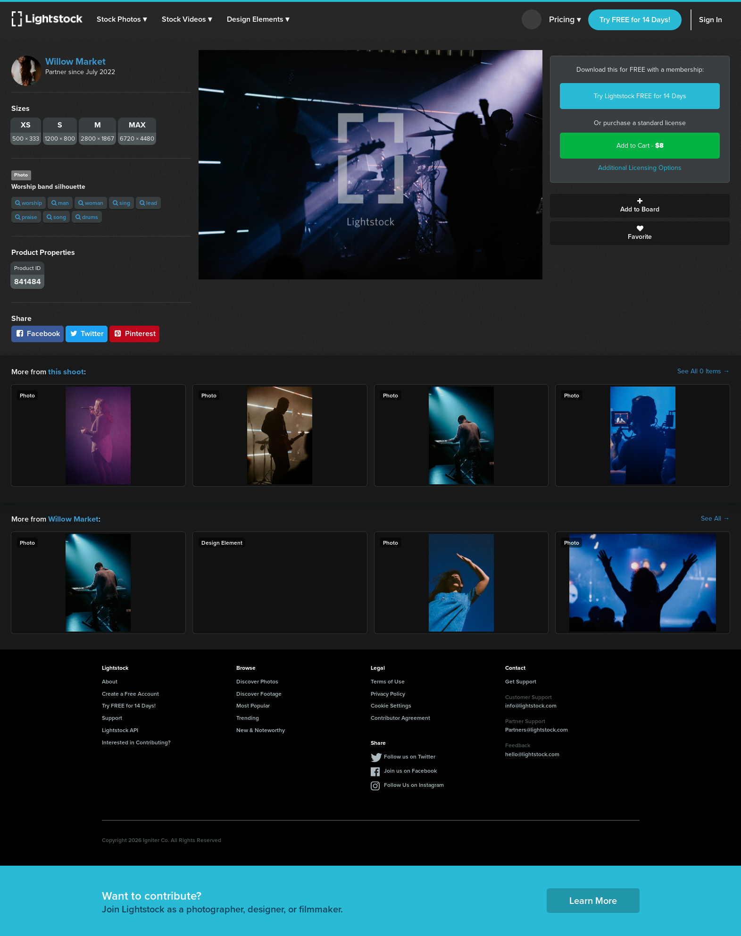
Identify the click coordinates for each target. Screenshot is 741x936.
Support (112, 717)
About (109, 680)
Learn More (593, 899)
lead (148, 203)
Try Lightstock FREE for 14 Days (640, 96)
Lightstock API (120, 729)
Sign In (710, 19)
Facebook (37, 333)
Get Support (520, 680)
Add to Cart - (640, 146)
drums (86, 217)
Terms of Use (388, 680)
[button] (122, 19)
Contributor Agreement (400, 717)
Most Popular (253, 704)
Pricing (565, 19)
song (56, 217)
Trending (247, 717)
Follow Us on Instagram (414, 784)
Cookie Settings (391, 704)
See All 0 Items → (703, 371)
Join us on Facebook (410, 770)
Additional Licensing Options (640, 168)
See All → (715, 518)
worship (28, 203)
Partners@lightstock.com (536, 729)
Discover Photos (257, 680)
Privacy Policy (388, 693)
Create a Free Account (130, 693)
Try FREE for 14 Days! (634, 19)
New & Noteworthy (260, 729)
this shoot (64, 371)
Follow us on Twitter (409, 755)
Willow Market (75, 61)
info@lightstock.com (531, 704)
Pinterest (134, 333)
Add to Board (639, 206)
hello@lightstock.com (532, 753)
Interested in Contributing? (136, 741)
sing (121, 203)
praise (26, 217)
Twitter (86, 333)
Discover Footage (259, 693)
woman (90, 203)
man (60, 203)
